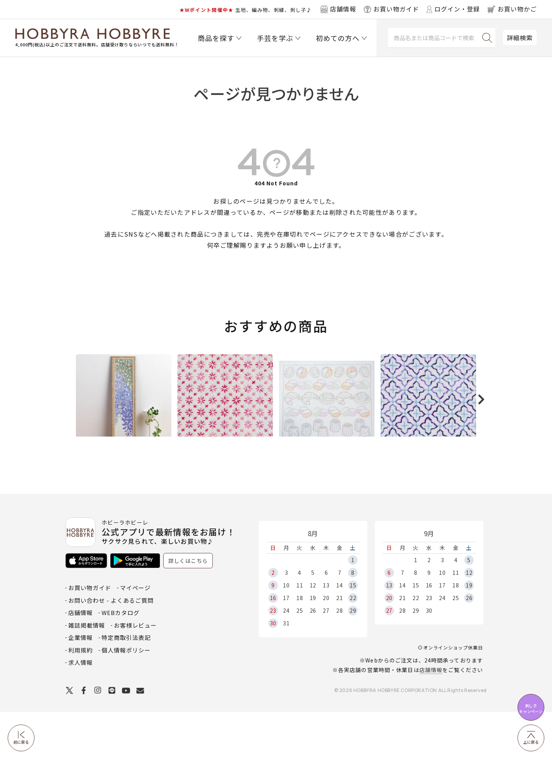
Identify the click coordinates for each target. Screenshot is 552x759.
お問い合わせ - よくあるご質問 (111, 647)
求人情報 (80, 709)
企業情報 (80, 684)
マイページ (135, 635)
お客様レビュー (135, 672)
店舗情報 (430, 717)
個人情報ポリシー (126, 697)
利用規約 (80, 697)
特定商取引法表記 (126, 684)
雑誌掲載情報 (86, 672)
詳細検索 (520, 37)
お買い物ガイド (89, 635)
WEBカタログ (121, 660)
